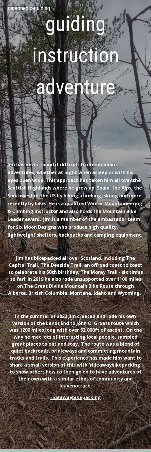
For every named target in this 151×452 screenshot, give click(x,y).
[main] (75, 68)
